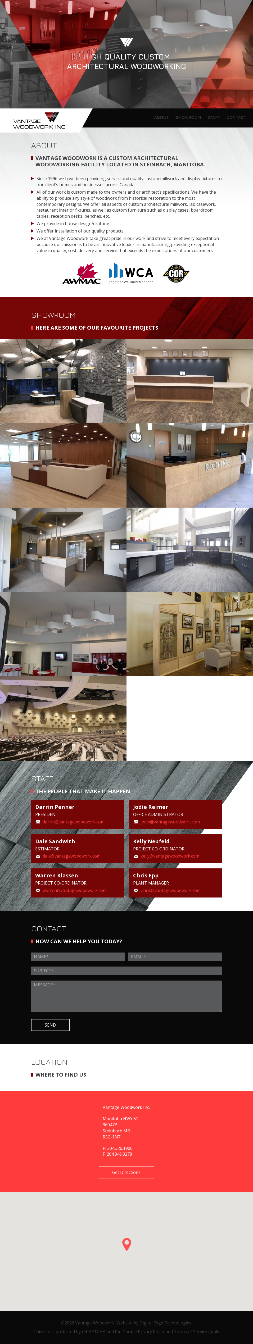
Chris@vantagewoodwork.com (171, 890)
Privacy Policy (151, 1331)
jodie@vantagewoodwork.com (170, 822)
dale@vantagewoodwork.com (72, 856)
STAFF (213, 117)
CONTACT (236, 117)
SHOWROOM (188, 117)
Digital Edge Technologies (165, 1323)
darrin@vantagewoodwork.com (74, 822)
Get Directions (126, 1172)
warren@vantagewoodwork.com (75, 890)
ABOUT (161, 117)
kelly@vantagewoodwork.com (170, 856)
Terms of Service (190, 1331)
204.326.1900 (120, 1148)
